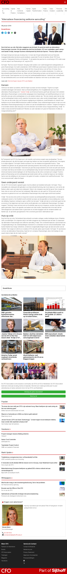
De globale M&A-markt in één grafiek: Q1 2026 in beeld (54, 314)
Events (3, 549)
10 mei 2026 (49, 331)
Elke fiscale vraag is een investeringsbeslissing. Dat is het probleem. (23, 482)
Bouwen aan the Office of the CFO (12, 488)
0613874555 (8, 533)
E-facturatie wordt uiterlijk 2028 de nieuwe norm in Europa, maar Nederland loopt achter (29, 463)
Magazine (4, 558)
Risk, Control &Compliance (21, 11)
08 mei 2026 (5, 352)
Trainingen (4, 555)
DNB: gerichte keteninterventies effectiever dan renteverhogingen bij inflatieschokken (8, 314)
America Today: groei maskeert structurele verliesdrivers (9, 357)
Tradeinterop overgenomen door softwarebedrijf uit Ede (19, 457)
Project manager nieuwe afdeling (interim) (15, 434)
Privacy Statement (28, 552)
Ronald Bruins (5, 29)
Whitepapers (6, 478)
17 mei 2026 (49, 309)
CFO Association (6, 552)
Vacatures (5, 429)
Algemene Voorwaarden (30, 555)
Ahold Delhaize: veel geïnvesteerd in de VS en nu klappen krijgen (33, 357)
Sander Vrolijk (25, 92)
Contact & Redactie (29, 546)
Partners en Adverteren (8, 546)
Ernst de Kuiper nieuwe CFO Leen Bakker (20, 81)
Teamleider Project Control (10, 445)
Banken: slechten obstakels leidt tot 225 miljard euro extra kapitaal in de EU (33, 336)
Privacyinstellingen (28, 558)
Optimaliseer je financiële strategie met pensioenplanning (19, 494)
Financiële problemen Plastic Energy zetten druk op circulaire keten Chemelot (32, 314)
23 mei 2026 (5, 309)
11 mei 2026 (5, 331)
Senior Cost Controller (8, 439)
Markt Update (6, 452)
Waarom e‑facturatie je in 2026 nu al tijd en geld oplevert (19, 414)
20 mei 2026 (27, 309)
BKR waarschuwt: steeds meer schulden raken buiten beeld (55, 336)
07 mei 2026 (27, 352)
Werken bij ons (27, 549)
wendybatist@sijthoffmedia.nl (13, 535)
